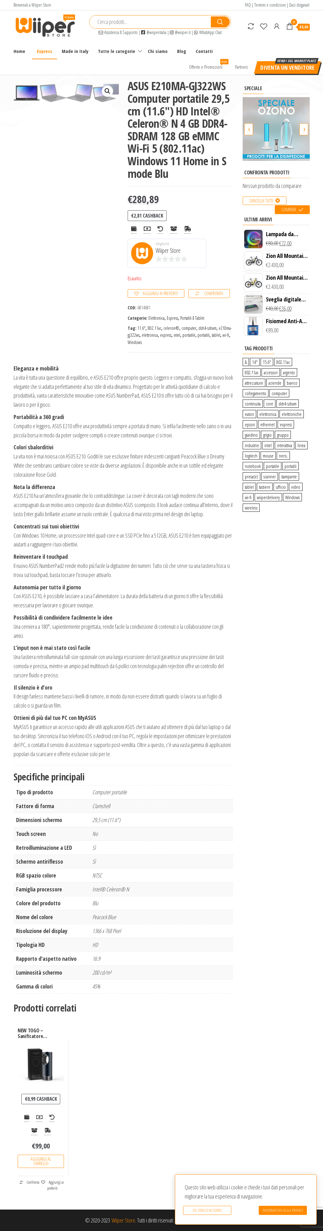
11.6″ (141, 328)
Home (19, 51)
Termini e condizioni (270, 5)
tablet (216, 335)
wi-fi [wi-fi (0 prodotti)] (248, 497)
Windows (135, 342)
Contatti (204, 51)
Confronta (213, 293)
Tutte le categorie (116, 51)
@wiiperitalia (153, 32)
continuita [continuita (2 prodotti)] (253, 403)
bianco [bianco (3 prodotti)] (292, 383)
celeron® (171, 328)
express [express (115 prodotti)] (286, 424)
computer (189, 328)
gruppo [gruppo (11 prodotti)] (283, 435)
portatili (204, 335)
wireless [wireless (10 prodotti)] (251, 508)
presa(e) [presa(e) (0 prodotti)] (251, 476)
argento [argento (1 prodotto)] (289, 372)
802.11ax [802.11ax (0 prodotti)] (251, 372)
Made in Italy (75, 51)
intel (177, 335)
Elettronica (156, 318)
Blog (181, 51)
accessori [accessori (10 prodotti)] (271, 372)
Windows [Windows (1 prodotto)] (292, 497)
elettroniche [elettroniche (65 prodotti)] (292, 414)
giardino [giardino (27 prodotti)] (251, 435)
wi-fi (225, 335)
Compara (288, 210)
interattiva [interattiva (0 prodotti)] (284, 445)
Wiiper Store (168, 250)
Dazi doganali (299, 5)
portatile (188, 335)
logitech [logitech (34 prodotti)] (251, 455)
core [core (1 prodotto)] (269, 403)
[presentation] (248, 129)
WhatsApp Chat (208, 32)
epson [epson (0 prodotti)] (250, 424)
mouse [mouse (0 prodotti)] (268, 455)
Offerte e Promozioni (208, 64)
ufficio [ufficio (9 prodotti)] (281, 487)
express (165, 335)
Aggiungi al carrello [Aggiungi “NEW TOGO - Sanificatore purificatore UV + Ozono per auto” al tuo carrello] (41, 1161)
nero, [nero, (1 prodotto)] (283, 455)
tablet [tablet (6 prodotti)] (249, 487)
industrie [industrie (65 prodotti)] (252, 445)
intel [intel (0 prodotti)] (268, 445)
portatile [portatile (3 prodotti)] (272, 466)
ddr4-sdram (207, 328)
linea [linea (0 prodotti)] (301, 445)
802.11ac (154, 328)
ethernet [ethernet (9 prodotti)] (267, 424)
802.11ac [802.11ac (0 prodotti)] (283, 362)
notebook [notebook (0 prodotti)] (253, 466)
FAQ (248, 5)
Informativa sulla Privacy (282, 1210)
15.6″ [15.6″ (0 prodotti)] (267, 362)
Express (44, 51)
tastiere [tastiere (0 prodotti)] (264, 487)
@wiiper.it (180, 32)
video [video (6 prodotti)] (295, 487)
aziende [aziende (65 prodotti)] (274, 383)
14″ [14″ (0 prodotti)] (254, 362)
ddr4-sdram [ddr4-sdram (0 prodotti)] (288, 403)
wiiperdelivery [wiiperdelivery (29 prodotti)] (268, 497)
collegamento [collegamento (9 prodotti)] (255, 393)
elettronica (150, 335)
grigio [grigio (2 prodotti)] (267, 435)
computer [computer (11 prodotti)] (279, 393)
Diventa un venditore (287, 67)
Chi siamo (158, 51)
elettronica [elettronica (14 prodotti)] (267, 414)
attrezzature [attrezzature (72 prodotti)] (254, 383)
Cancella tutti (261, 201)
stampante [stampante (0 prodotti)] (289, 476)
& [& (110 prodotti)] (246, 362)
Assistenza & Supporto (118, 32)
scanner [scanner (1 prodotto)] (269, 476)
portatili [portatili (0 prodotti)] (291, 466)
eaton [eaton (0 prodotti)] (249, 414)
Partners (241, 67)
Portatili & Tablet (192, 318)
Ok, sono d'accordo (207, 1210)
